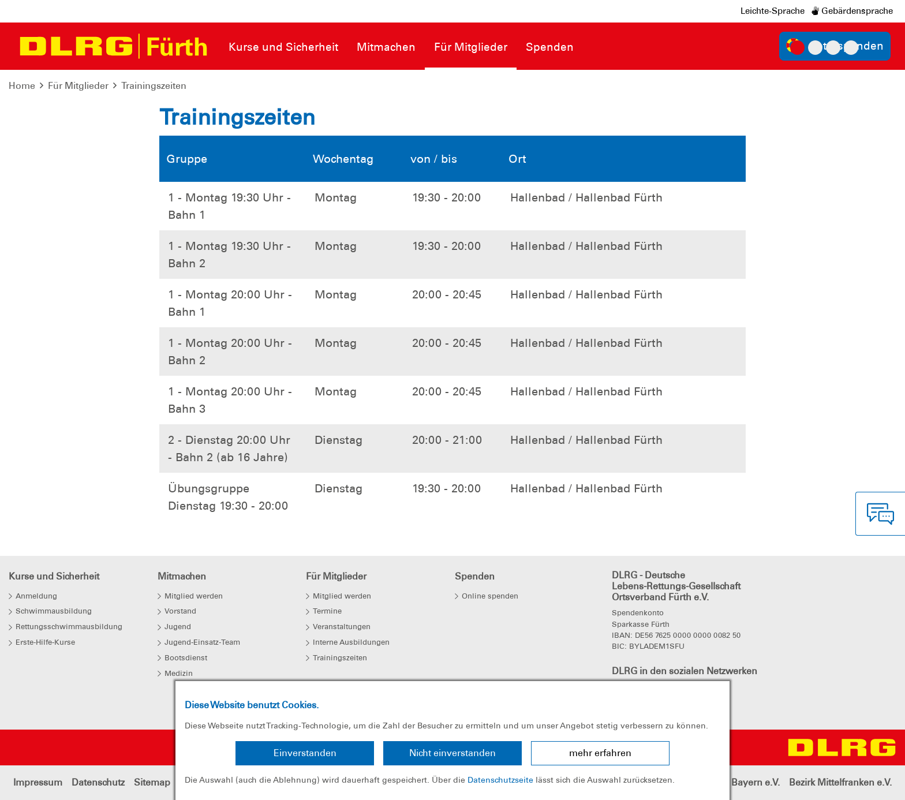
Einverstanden (305, 752)
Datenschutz (98, 782)
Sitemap (152, 782)
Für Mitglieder (78, 85)
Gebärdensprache (852, 11)
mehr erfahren (600, 752)
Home (22, 85)
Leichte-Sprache (773, 11)
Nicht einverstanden (452, 752)
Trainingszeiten (153, 85)
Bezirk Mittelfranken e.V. (840, 782)
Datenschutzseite (500, 780)
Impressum (37, 782)
